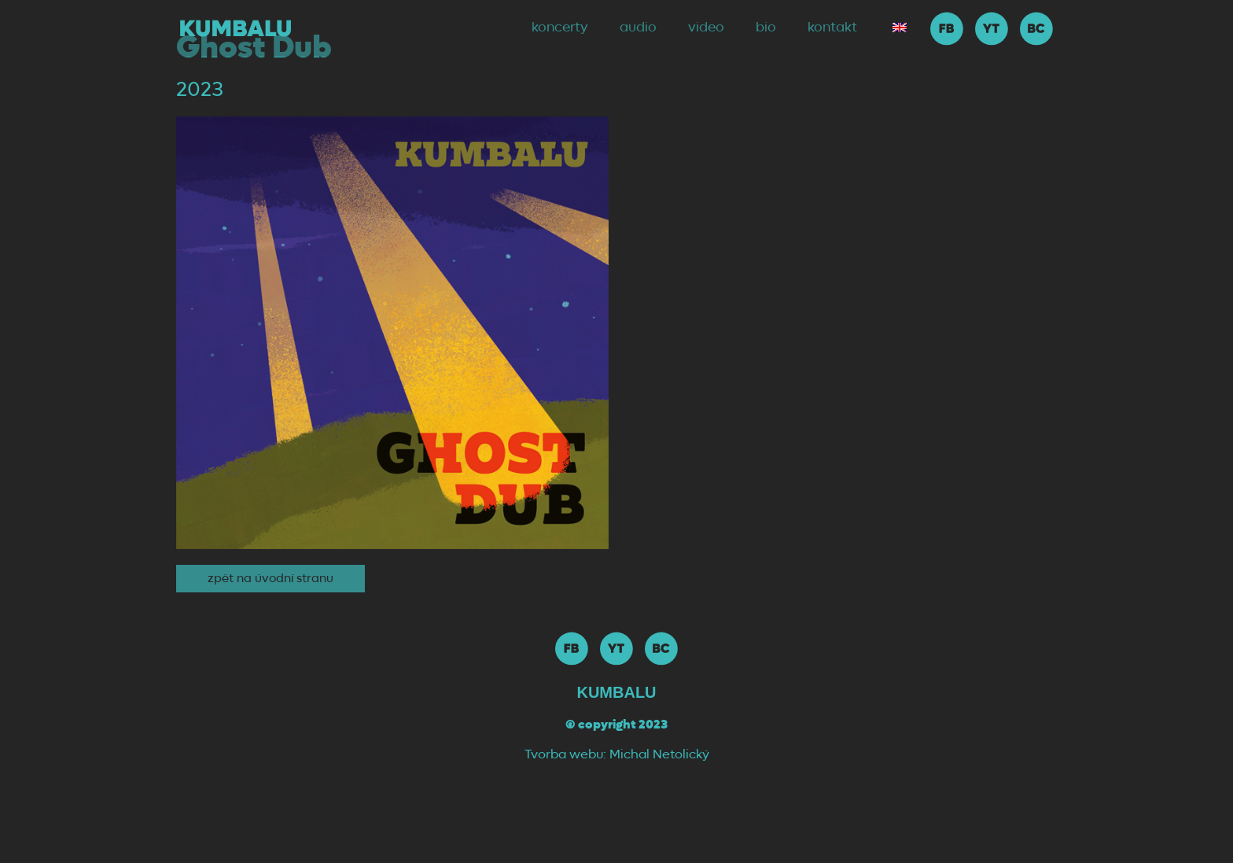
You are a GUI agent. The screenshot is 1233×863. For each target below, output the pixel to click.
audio (638, 28)
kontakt (832, 28)
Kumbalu (616, 692)
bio (766, 28)
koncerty (560, 28)
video (706, 28)
